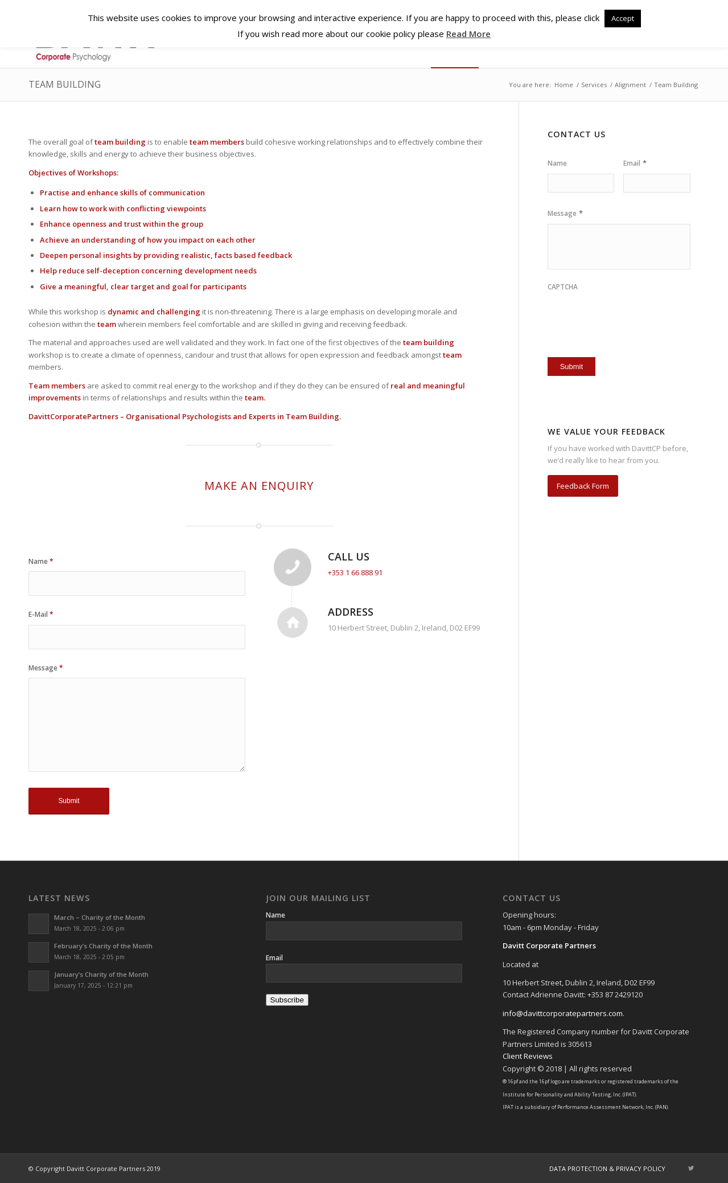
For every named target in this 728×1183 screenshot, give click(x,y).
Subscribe (287, 1000)
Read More (468, 33)
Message (45, 668)
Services (594, 84)
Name (41, 561)
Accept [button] (622, 18)
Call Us (348, 556)
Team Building (64, 84)
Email (635, 163)
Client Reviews (528, 1056)
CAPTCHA (563, 287)
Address (350, 612)
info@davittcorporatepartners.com (563, 1013)
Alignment (630, 84)
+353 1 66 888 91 (355, 572)
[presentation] (614, 315)
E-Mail (41, 614)
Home (563, 84)
